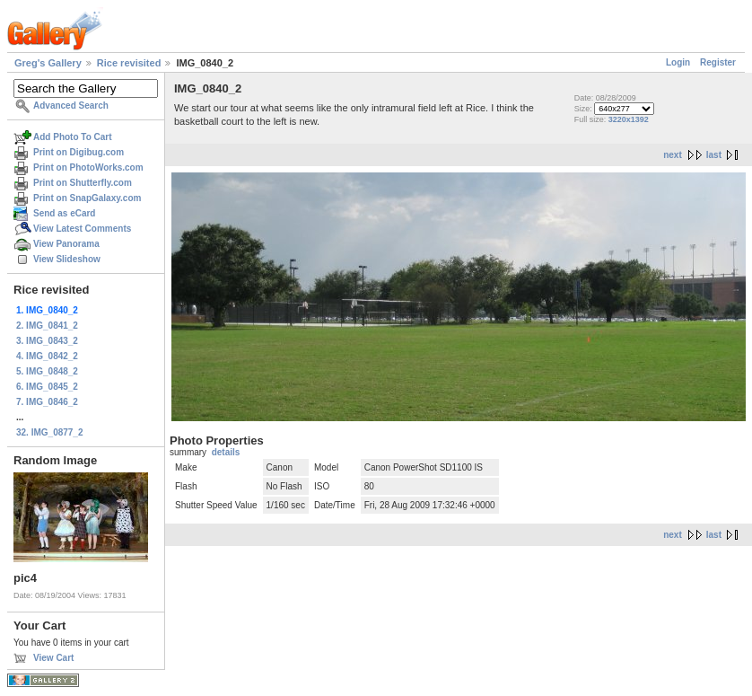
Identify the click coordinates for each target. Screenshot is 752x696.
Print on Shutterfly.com (82, 183)
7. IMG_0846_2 (47, 402)
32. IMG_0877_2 (49, 432)
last (713, 155)
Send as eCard (64, 213)
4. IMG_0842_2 (47, 356)
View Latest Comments (82, 228)
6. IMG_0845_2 (47, 387)
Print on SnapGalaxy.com (87, 198)
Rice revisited (129, 62)
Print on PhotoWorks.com (88, 167)
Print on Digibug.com (78, 152)
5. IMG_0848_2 (47, 371)
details (226, 452)
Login (678, 62)
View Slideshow (67, 259)
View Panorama (66, 244)
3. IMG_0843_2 (47, 341)
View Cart (53, 658)
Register (718, 62)
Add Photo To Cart (72, 137)
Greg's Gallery (48, 62)
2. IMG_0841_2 (47, 325)
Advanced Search (71, 105)
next (672, 155)
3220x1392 (628, 119)
